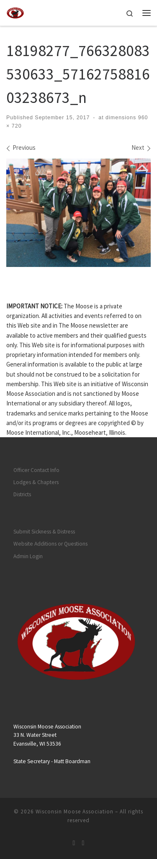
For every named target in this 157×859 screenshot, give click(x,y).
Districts (22, 494)
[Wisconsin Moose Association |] (15, 12)
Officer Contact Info (36, 470)
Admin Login (28, 556)
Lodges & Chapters (36, 482)
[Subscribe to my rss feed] (74, 843)
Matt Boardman (72, 761)
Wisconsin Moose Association (74, 811)
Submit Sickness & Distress (44, 531)
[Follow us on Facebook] (83, 843)
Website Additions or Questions (50, 543)
